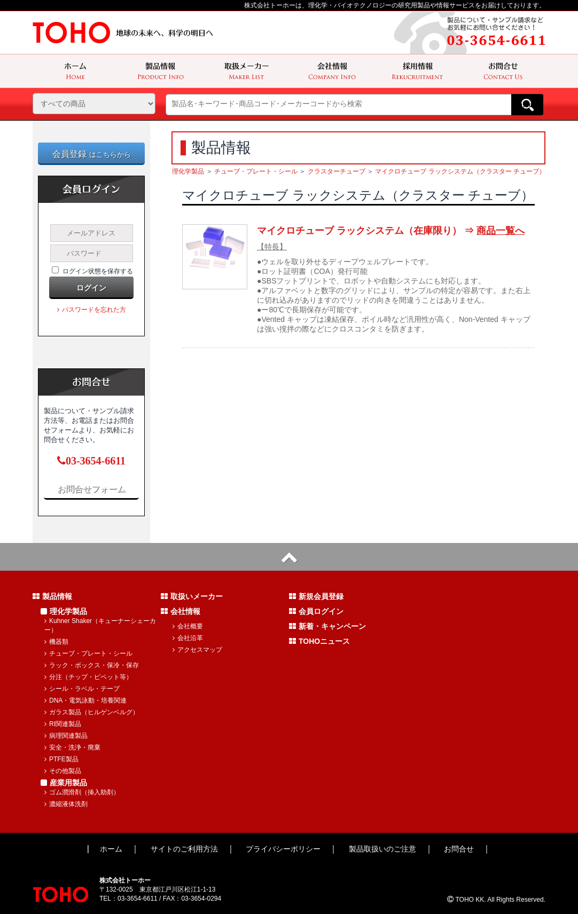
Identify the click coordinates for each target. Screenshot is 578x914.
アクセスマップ (197, 649)
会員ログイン (316, 611)
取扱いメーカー (192, 596)
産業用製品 (64, 782)
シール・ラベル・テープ (82, 688)
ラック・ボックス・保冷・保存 (91, 665)
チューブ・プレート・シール (256, 171)
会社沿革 (188, 638)
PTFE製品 (61, 759)
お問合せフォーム (91, 488)
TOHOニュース (319, 641)
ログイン (91, 287)
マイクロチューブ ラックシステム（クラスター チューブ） (460, 171)
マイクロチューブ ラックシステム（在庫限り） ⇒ (391, 230)
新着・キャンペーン (327, 626)
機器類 (56, 641)
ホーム (111, 849)
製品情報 (52, 596)
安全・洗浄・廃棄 (72, 747)
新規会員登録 (316, 596)
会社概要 (188, 626)
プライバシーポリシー (283, 849)
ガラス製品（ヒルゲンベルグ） (91, 712)
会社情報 (180, 611)
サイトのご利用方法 (184, 849)
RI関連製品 (62, 724)
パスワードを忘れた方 (91, 309)
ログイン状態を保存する (98, 271)
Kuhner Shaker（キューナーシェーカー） (100, 625)
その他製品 (62, 771)
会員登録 (91, 154)
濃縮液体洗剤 (66, 804)
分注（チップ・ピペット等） (88, 677)
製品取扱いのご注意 (382, 849)
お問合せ (459, 849)
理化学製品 (188, 171)
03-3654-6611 (91, 460)
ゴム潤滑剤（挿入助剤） (82, 792)
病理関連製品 (66, 735)
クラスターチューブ (336, 171)
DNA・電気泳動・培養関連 (85, 700)
